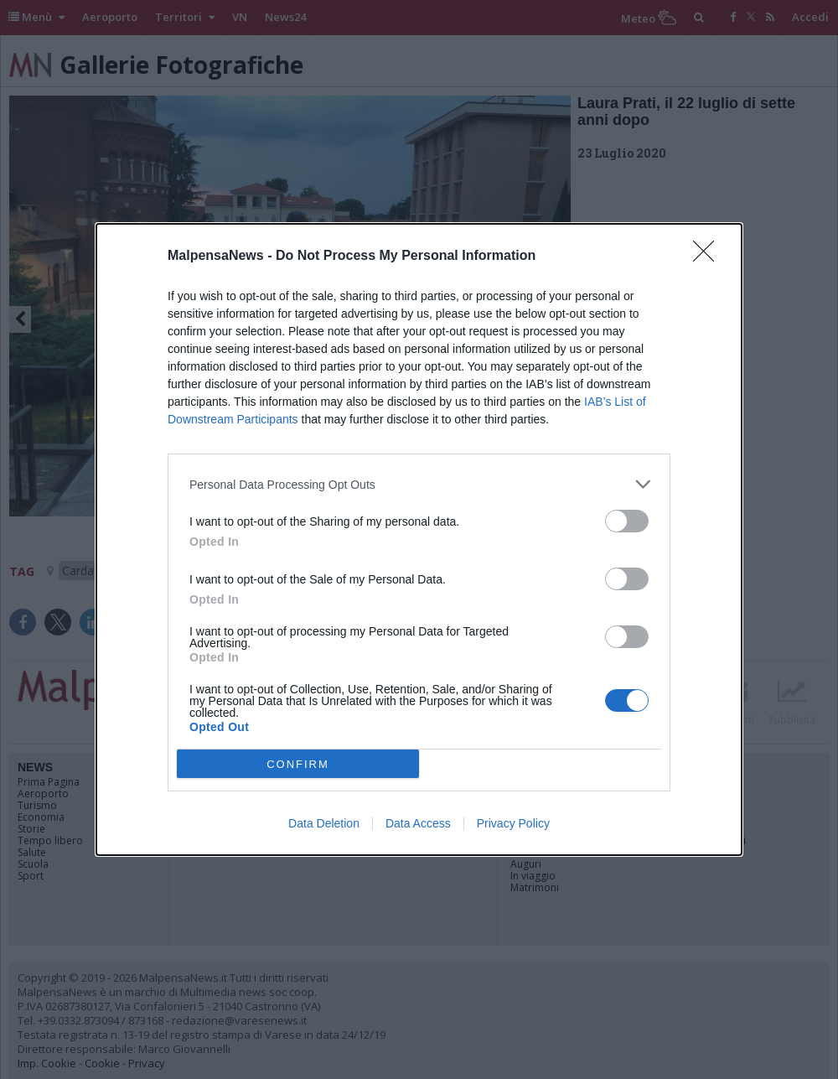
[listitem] (419, 484)
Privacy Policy (513, 823)
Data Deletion (324, 823)
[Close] (709, 256)
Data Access (418, 823)
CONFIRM (297, 764)
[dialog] (419, 539)
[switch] (627, 521)
